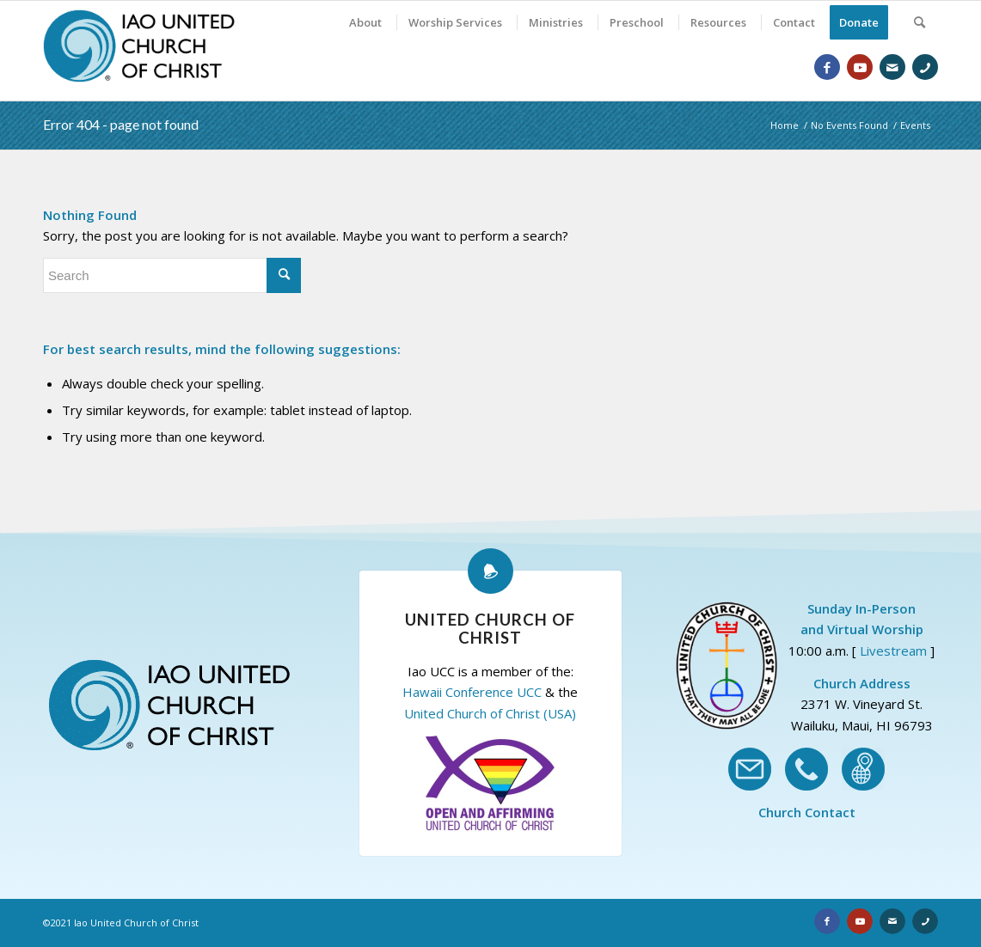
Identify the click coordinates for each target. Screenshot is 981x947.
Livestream (893, 650)
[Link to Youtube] (860, 67)
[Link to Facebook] (827, 67)
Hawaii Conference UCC (472, 691)
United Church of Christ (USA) (490, 713)
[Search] (919, 22)
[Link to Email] (892, 67)
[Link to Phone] (925, 67)
